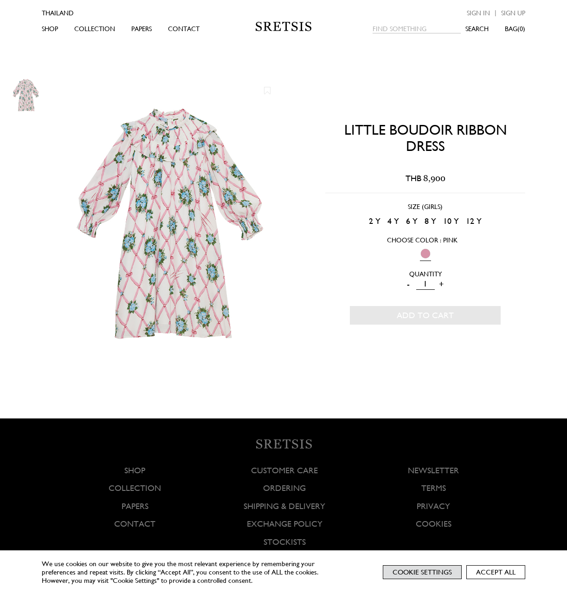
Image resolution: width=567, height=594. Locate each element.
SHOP (50, 29)
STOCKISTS (284, 542)
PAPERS (141, 29)
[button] (267, 90)
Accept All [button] (495, 572)
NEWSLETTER (433, 470)
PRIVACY (433, 506)
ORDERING (284, 488)
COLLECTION (94, 29)
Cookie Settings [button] (422, 572)
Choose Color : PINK (422, 240)
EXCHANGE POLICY (284, 524)
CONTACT (184, 29)
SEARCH (477, 29)
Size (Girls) (425, 206)
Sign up (513, 13)
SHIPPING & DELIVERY (284, 506)
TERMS (433, 488)
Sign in (478, 13)
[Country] (71, 13)
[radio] (374, 221)
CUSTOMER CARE (284, 470)
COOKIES (433, 524)
